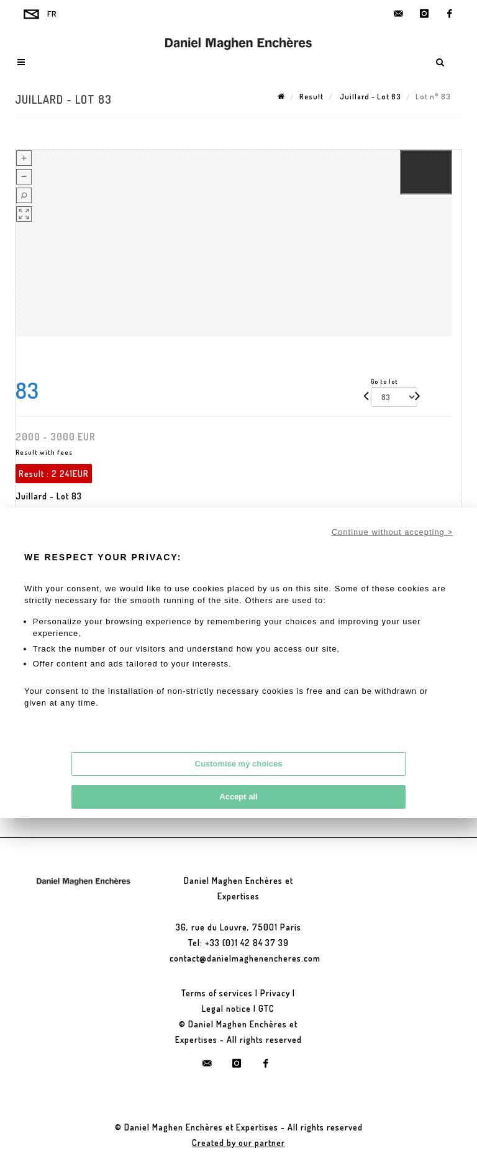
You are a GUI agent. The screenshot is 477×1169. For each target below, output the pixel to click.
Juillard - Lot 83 (369, 96)
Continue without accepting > (392, 532)
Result (311, 96)
